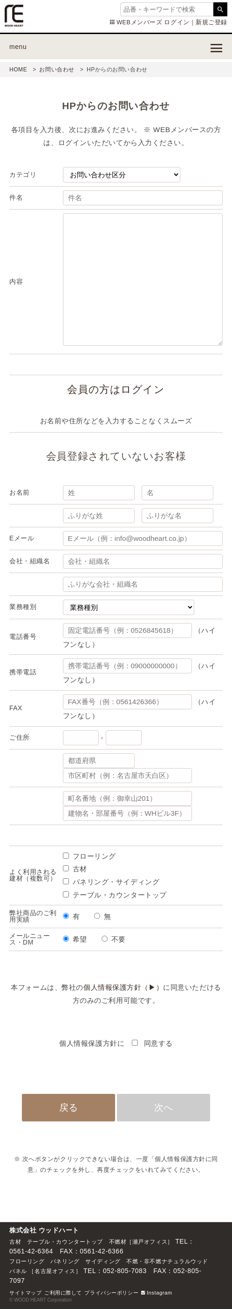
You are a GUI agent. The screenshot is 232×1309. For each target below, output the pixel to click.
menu (18, 46)
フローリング (94, 856)
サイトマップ (25, 1292)
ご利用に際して (63, 1292)
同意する (157, 1043)
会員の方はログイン (115, 389)
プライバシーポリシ (108, 1292)
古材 (80, 869)
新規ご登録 (211, 22)
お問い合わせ (56, 69)
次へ (163, 1107)
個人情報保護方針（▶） (123, 987)
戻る (68, 1107)
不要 (118, 939)
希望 (80, 939)
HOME (18, 69)
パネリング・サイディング (116, 882)
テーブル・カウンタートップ (120, 895)
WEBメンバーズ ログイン (152, 22)
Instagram (156, 1292)
